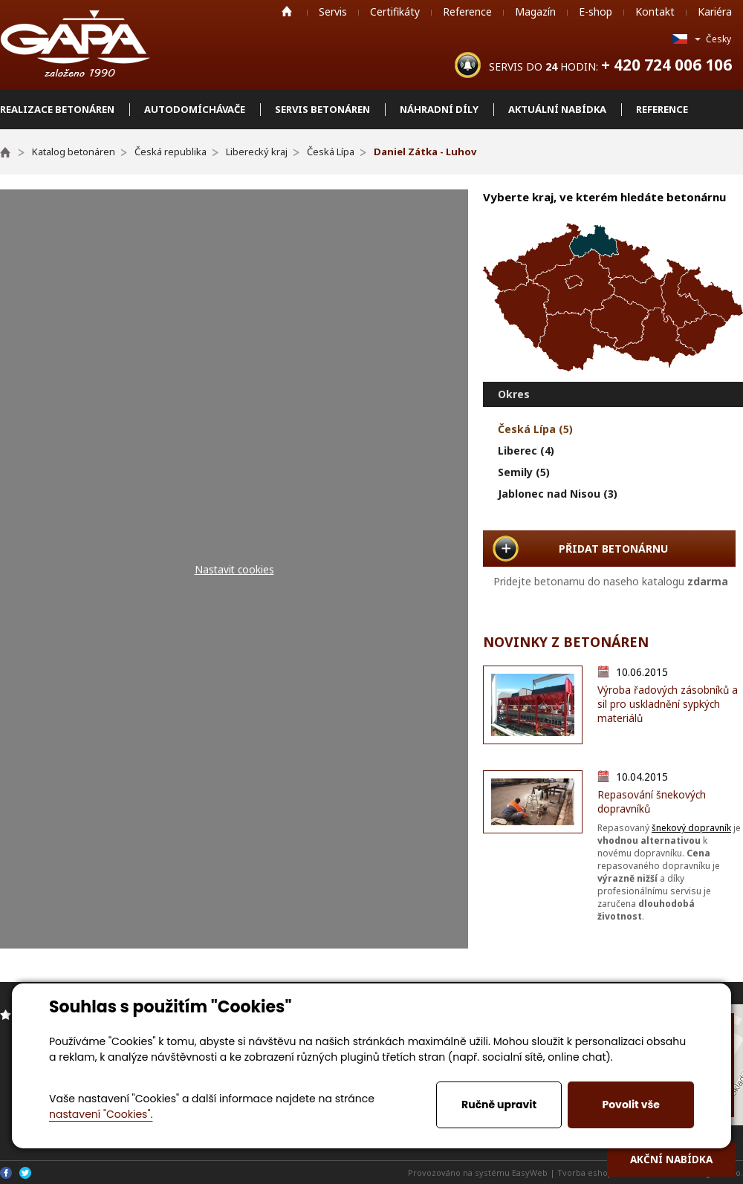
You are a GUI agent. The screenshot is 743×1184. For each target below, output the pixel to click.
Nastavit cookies (234, 569)
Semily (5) (524, 472)
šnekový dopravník (691, 828)
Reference (467, 11)
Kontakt (655, 11)
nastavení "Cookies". (100, 1114)
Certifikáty (395, 11)
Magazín (535, 11)
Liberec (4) (526, 450)
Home (287, 11)
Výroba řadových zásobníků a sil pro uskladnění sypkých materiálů (667, 704)
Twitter (25, 1173)
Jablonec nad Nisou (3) (557, 494)
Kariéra (715, 11)
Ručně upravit (498, 1104)
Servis (333, 11)
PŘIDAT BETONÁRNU (613, 548)
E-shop (595, 11)
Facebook (6, 1173)
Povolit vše (630, 1104)
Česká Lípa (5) (535, 429)
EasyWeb (530, 1172)
